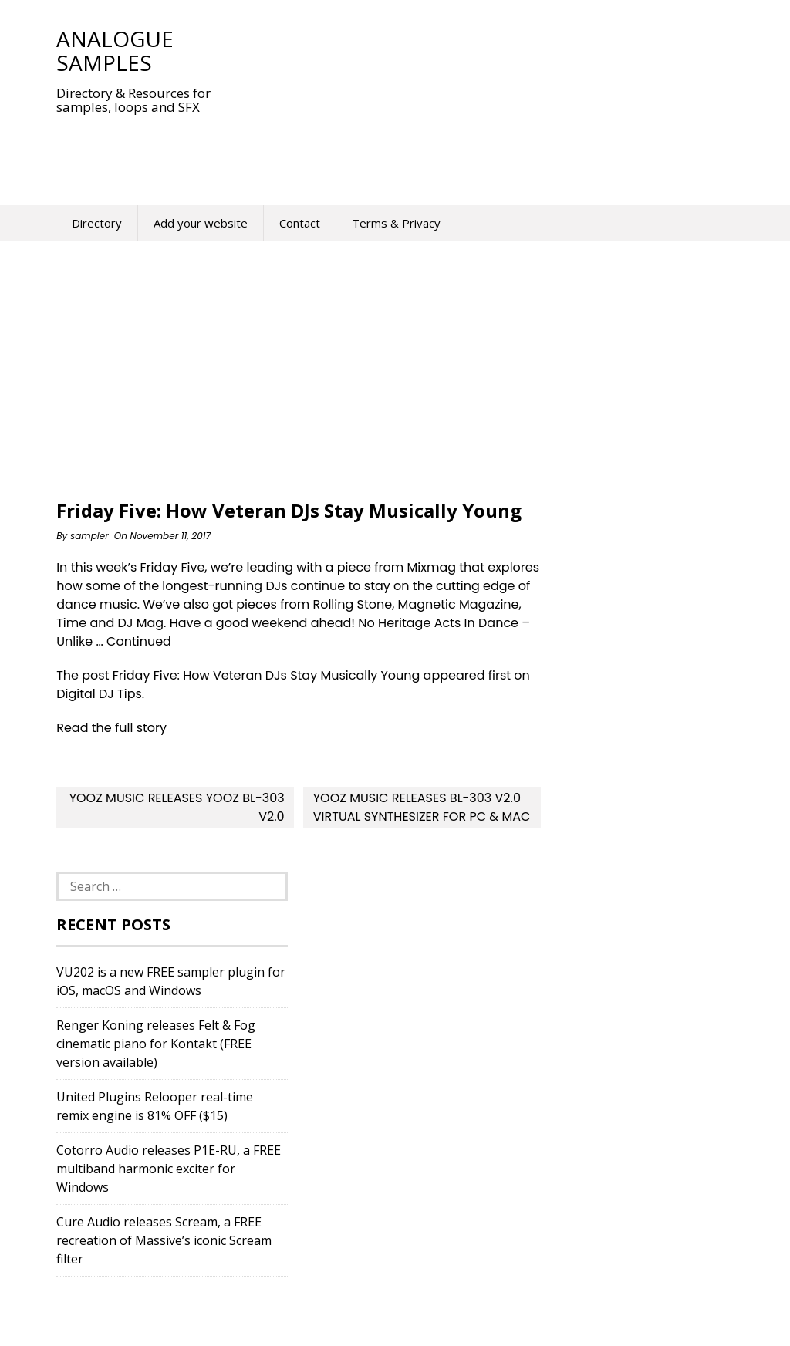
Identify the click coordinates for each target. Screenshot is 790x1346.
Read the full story (111, 728)
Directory (97, 223)
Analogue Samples (115, 50)
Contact (299, 223)
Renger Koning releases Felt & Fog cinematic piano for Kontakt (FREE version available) (155, 1044)
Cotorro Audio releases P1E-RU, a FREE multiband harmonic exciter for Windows (168, 1169)
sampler (89, 535)
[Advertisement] (337, 149)
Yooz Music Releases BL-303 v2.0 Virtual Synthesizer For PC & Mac (422, 807)
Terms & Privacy (396, 223)
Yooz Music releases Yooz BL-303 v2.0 (177, 807)
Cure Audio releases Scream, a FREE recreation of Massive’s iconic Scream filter (164, 1240)
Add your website (201, 223)
